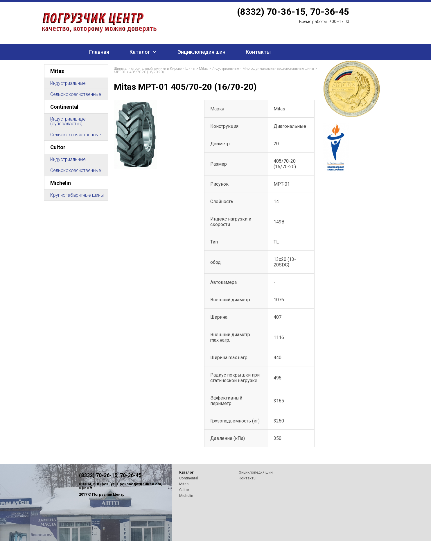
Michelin (60, 183)
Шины (190, 69)
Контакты (258, 52)
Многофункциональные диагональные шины (278, 69)
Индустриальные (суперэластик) (68, 121)
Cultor (57, 147)
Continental (64, 107)
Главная (99, 52)
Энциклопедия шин (201, 52)
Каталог (140, 52)
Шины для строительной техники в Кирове (148, 69)
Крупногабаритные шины (77, 195)
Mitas (57, 71)
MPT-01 (120, 72)
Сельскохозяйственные (75, 94)
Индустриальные (68, 83)
